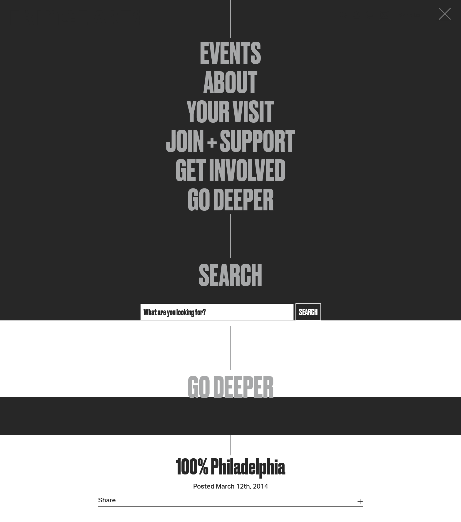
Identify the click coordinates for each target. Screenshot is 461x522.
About (230, 82)
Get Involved (230, 170)
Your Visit (230, 111)
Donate (409, 15)
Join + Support (230, 141)
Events (230, 53)
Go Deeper (231, 199)
